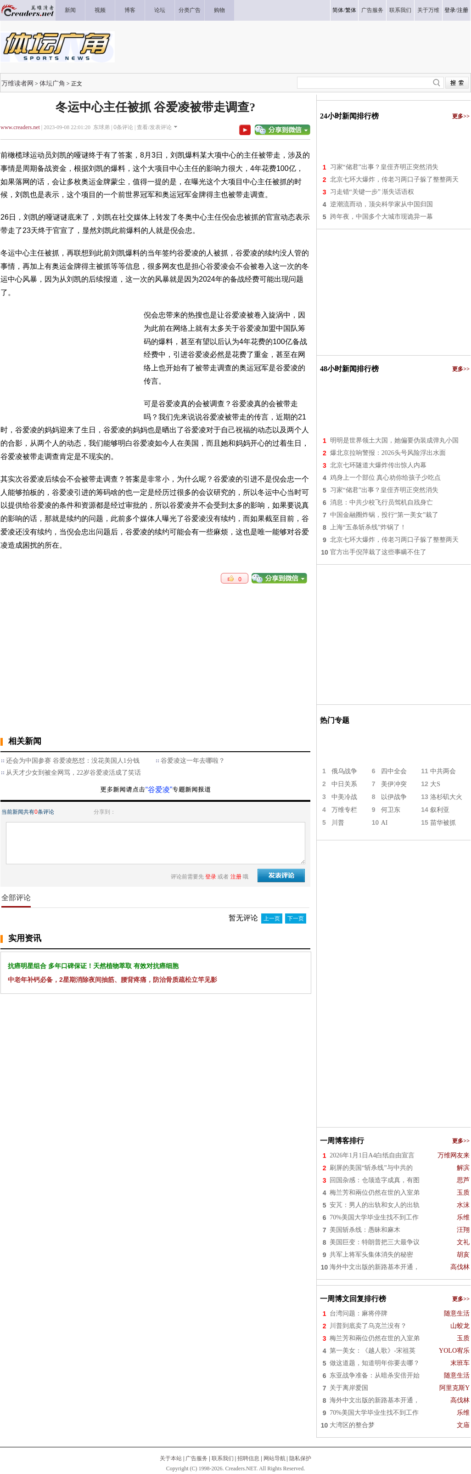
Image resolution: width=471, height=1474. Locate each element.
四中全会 (394, 771)
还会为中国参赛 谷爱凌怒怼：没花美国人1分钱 (73, 760)
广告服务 (196, 1458)
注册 (462, 10)
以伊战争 (394, 797)
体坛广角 (52, 83)
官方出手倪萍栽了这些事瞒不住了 (378, 552)
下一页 (295, 918)
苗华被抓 (443, 822)
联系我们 (223, 1458)
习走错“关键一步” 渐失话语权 (372, 191)
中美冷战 (344, 797)
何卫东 (390, 809)
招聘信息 (248, 1458)
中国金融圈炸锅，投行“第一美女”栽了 (384, 514)
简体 (337, 10)
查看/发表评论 (154, 127)
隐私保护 (300, 1458)
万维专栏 (344, 809)
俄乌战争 (344, 771)
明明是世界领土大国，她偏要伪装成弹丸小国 (394, 440)
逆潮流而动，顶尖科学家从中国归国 (381, 204)
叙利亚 (439, 809)
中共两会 (443, 771)
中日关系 (344, 784)
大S (435, 784)
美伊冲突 (394, 784)
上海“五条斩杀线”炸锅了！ (368, 527)
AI (384, 822)
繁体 (350, 10)
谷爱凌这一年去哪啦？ (193, 760)
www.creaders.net (20, 127)
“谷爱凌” (159, 790)
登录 (449, 10)
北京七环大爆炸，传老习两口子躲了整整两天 (394, 179)
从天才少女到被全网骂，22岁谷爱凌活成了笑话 (73, 772)
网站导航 (275, 1458)
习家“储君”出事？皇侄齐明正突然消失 (384, 167)
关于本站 (171, 1458)
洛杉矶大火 (446, 797)
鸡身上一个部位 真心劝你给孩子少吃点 (385, 477)
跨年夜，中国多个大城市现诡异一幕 (381, 216)
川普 (337, 822)
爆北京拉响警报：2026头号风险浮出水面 (388, 452)
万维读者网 (17, 83)
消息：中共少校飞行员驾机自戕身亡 (381, 502)
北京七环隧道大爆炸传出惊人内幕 (378, 465)
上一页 (272, 918)
